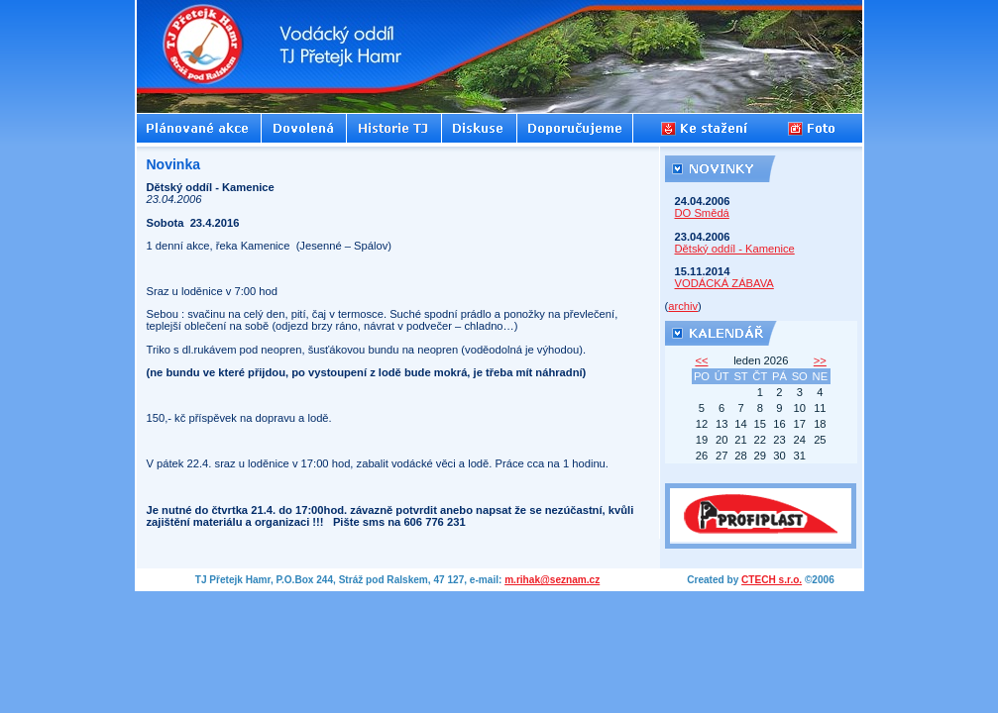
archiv (683, 306)
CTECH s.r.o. (771, 579)
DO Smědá (702, 213)
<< (701, 360)
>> (820, 360)
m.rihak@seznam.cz (552, 579)
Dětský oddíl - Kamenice (735, 249)
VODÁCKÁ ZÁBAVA (724, 283)
